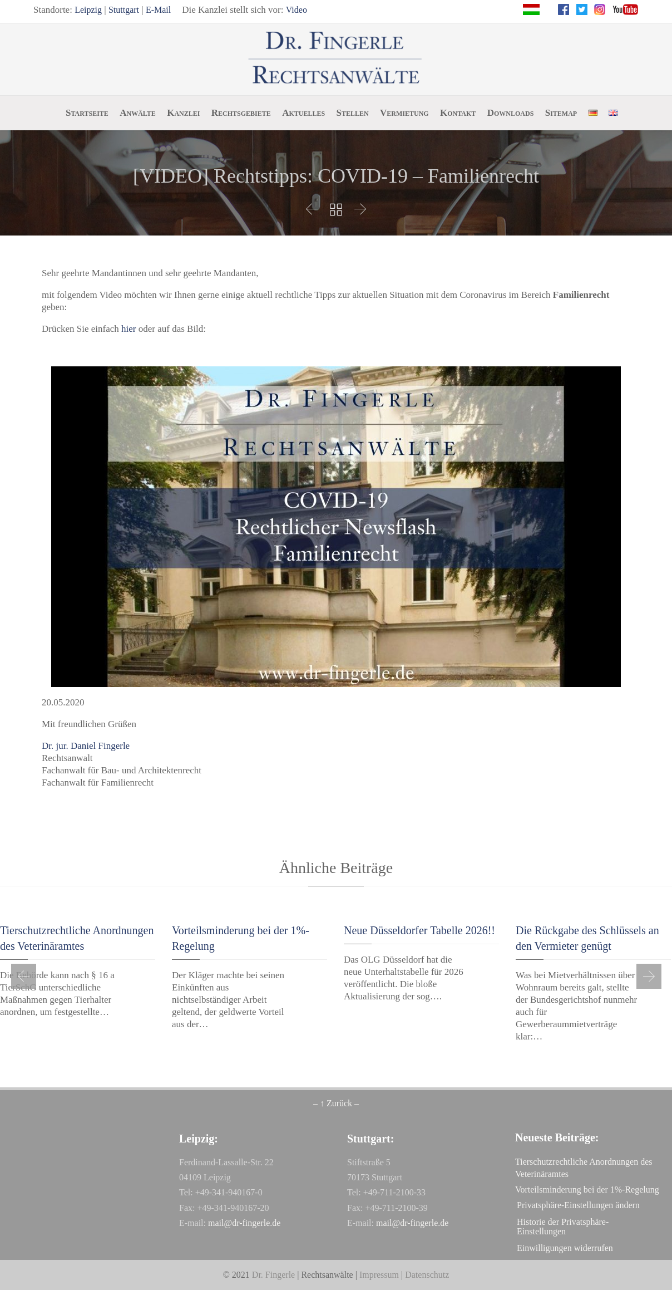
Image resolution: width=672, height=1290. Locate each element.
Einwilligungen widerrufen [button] (565, 1248)
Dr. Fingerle (273, 1274)
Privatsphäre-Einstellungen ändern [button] (578, 1205)
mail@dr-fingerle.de (244, 1223)
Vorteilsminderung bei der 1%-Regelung (587, 1189)
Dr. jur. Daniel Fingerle (86, 745)
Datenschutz (427, 1274)
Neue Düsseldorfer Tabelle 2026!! (419, 930)
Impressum (379, 1274)
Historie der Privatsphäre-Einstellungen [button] (563, 1226)
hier (128, 328)
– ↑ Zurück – (336, 1103)
